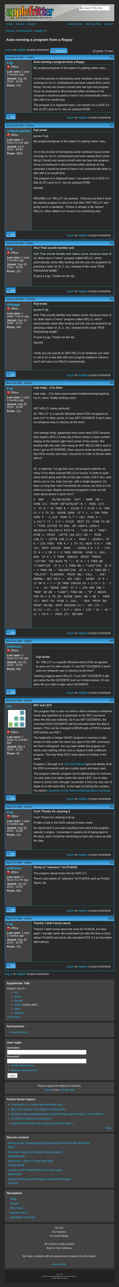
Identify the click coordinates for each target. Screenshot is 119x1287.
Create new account (22, 1065)
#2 (111, 125)
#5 (111, 383)
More (109, 1128)
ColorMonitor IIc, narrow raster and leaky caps (37, 1104)
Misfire (17, 1004)
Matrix (17, 996)
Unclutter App (66, 1089)
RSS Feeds (16, 1208)
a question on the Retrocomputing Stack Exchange (78, 790)
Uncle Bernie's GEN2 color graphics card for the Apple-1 (42, 1123)
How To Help (75, 24)
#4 (111, 299)
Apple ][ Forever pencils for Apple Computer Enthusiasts (39, 1179)
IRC (16, 992)
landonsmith (14, 1174)
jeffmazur (14, 646)
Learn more (13, 1016)
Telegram (19, 1012)
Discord (18, 1000)
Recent (32, 24)
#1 (111, 57)
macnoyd (13, 1183)
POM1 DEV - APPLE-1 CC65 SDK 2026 (30, 1161)
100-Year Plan (93, 24)
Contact (108, 24)
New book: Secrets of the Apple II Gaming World (38, 1109)
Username (14, 1047)
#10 (110, 918)
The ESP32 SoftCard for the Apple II (31, 1118)
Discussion (25, 30)
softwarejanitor (19, 131)
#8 (111, 806)
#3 (111, 243)
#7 (111, 700)
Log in (8, 49)
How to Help (59, 1264)
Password (14, 1056)
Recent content (18, 1032)
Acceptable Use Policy (22, 1217)
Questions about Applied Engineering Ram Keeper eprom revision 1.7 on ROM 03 (57, 1114)
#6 (111, 641)
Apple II (40, 30)
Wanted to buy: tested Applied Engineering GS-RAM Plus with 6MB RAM (48, 1143)
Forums (20, 24)
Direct (48, 1089)
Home (9, 24)
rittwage (13, 304)
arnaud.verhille (16, 1165)
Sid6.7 (11, 1147)
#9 (111, 862)
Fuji (10, 63)
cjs (9, 706)
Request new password (24, 1070)
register (21, 49)
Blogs (13, 1198)
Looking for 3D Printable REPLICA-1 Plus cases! (35, 1170)
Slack (17, 1008)
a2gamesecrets (16, 1156)
